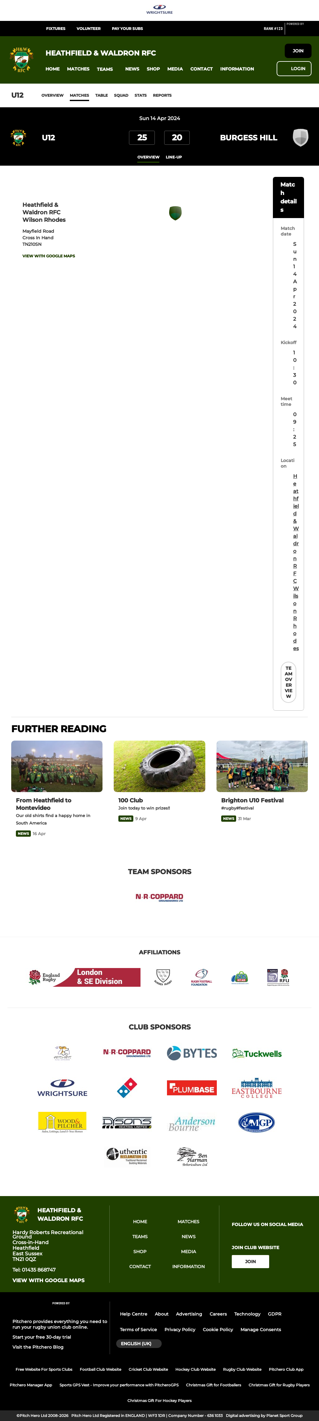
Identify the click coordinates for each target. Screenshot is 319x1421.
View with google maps (48, 256)
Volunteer (89, 28)
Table (101, 95)
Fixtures (55, 28)
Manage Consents (260, 1329)
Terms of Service (138, 1329)
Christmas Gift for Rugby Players (279, 1385)
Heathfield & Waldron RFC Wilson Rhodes (296, 562)
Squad (121, 95)
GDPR (274, 1314)
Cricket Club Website (148, 1369)
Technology (247, 1314)
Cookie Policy (218, 1329)
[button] (52, 69)
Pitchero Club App (286, 1369)
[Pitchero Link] (299, 31)
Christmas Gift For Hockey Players (159, 1400)
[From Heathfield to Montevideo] (56, 766)
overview (148, 157)
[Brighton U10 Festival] (262, 766)
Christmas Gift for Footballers (213, 1385)
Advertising (189, 1314)
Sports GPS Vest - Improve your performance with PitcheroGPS (119, 1385)
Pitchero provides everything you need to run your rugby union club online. (59, 1324)
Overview (52, 95)
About (162, 1314)
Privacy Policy (179, 1329)
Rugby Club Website (242, 1369)
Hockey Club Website (195, 1369)
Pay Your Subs (127, 28)
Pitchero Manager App (31, 1385)
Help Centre (133, 1314)
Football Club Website (100, 1369)
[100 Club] (159, 766)
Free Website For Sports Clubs (44, 1369)
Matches (79, 95)
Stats (141, 95)
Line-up (174, 157)
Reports (162, 95)
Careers (218, 1314)
